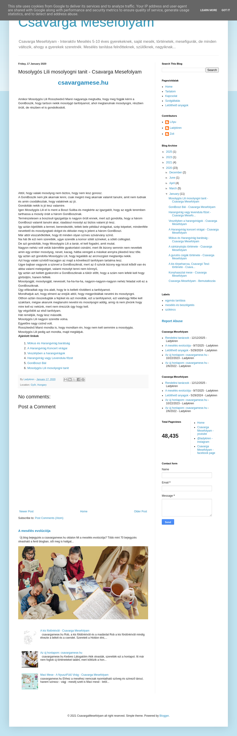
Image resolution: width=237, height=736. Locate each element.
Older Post (140, 511)
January (174, 193)
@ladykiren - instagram (205, 440)
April (172, 183)
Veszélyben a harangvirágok (46, 353)
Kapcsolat (171, 96)
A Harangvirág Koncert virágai (47, 348)
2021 (169, 162)
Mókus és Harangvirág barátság (48, 343)
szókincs (170, 309)
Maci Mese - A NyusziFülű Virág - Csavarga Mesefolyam (74, 674)
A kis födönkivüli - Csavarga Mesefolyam (64, 630)
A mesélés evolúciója (34, 531)
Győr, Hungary (39, 384)
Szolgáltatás (172, 100)
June (172, 177)
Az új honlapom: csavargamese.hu (61, 652)
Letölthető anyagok (176, 105)
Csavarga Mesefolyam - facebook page (206, 450)
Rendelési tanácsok (177, 337)
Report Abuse (172, 321)
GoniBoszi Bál (36, 363)
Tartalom (170, 91)
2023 (169, 157)
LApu (173, 122)
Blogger (164, 715)
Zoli (172, 133)
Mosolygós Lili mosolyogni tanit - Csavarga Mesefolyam (188, 200)
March (173, 188)
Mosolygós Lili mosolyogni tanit (48, 368)
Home (84, 511)
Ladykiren (176, 127)
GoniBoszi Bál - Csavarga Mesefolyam (192, 207)
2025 (169, 151)
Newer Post (26, 511)
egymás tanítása (175, 300)
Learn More (208, 10)
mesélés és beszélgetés (179, 305)
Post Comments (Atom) (49, 518)
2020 (169, 167)
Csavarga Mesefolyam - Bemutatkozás (192, 281)
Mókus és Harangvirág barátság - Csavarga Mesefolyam (189, 239)
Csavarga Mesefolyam (86, 22)
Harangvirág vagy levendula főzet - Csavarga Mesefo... (190, 214)
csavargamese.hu (83, 82)
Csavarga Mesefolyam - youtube (205, 430)
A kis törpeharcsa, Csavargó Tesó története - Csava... (189, 265)
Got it (226, 10)
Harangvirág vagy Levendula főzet (50, 358)
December (176, 172)
